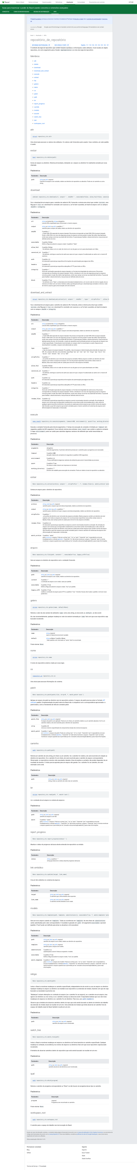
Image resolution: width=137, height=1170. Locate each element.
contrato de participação (94, 19)
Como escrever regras (21, 11)
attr (35, 61)
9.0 (90, 45)
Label (49, 226)
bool (34, 157)
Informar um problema (41, 45)
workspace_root (39, 123)
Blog (28, 1150)
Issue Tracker (86, 1152)
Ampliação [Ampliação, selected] (70, 2)
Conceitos (5, 11)
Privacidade (42, 1166)
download (37, 67)
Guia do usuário (46, 2)
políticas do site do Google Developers (87, 1134)
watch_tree (37, 117)
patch (36, 94)
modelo (36, 110)
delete (36, 64)
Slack (83, 1155)
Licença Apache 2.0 (54, 1134)
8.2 (105, 45)
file (35, 81)
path (35, 97)
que (35, 120)
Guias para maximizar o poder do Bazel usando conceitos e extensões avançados (35, 8)
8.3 (102, 45)
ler (35, 100)
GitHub (131, 2)
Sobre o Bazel (20, 2)
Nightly (83, 45)
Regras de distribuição (41, 11)
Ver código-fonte (61, 45)
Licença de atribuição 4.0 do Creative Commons (90, 1132)
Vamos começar (33, 2)
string (41, 179)
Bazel (32, 35)
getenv (36, 84)
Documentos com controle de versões (100, 2)
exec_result (37, 421)
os (35, 90)
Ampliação (39, 35)
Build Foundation (36, 19)
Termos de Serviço (32, 1166)
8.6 (93, 45)
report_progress (39, 104)
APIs (45, 35)
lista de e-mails (78, 19)
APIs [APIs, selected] (55, 11)
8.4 (99, 45)
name (36, 87)
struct (35, 136)
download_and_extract (41, 71)
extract (36, 77)
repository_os (37, 676)
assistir (36, 113)
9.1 (87, 45)
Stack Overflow (86, 1158)
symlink (36, 107)
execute (36, 74)
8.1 (108, 45)
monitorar (48, 537)
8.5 (96, 45)
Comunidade (81, 2)
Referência (59, 2)
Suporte (84, 1150)
